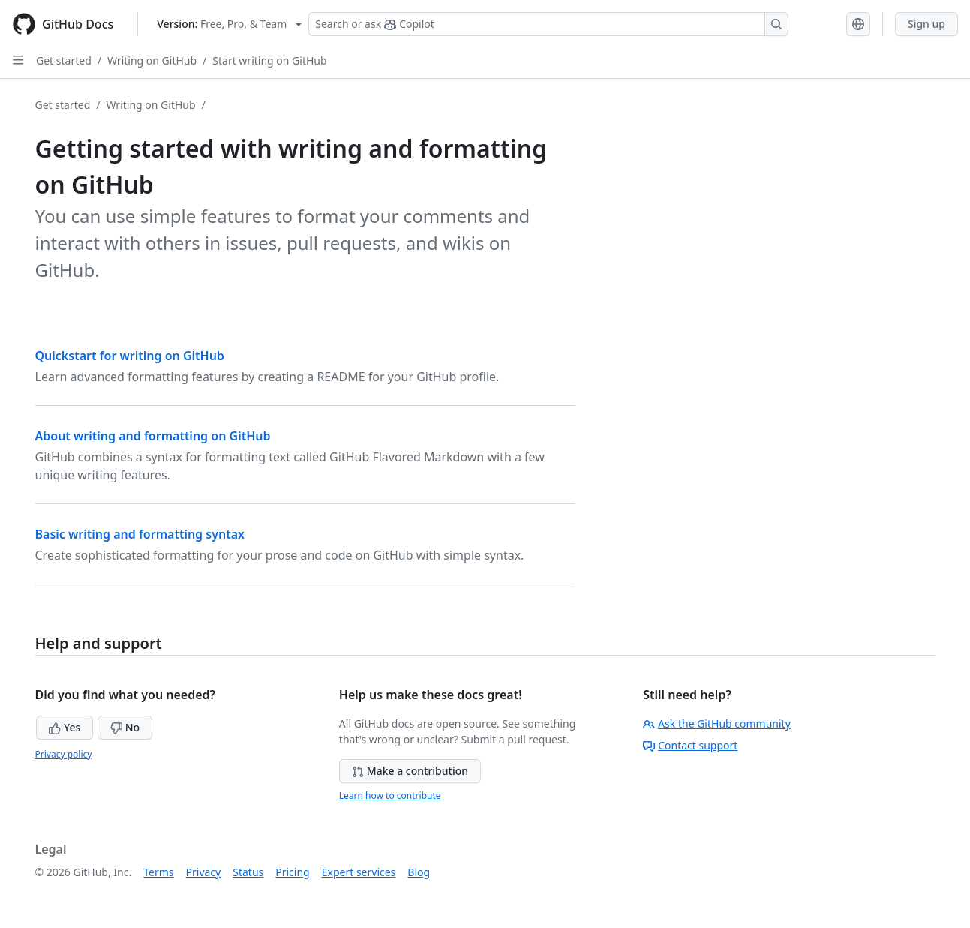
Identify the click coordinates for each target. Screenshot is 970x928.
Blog (418, 872)
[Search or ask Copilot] (548, 24)
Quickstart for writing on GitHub (129, 355)
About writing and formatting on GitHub (153, 436)
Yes (64, 727)
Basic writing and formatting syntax (140, 534)
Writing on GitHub (152, 60)
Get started (64, 60)
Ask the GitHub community (717, 723)
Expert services (359, 872)
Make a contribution (410, 771)
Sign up (926, 24)
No (125, 727)
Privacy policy (63, 754)
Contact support (690, 745)
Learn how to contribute (390, 795)
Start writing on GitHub (269, 60)
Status (248, 872)
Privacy (203, 872)
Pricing (292, 872)
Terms (158, 872)
